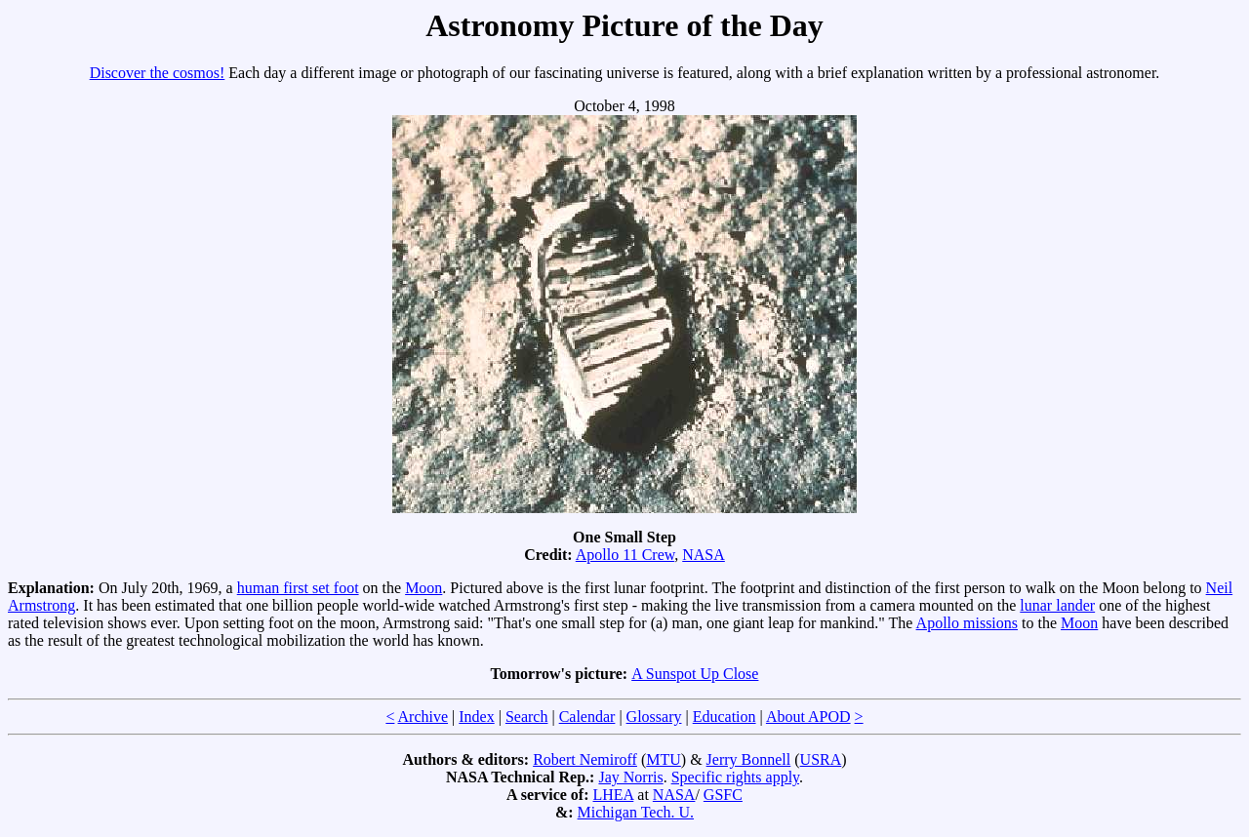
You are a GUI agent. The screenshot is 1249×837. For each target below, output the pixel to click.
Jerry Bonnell (748, 759)
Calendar (587, 716)
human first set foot (298, 587)
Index (476, 716)
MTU (663, 759)
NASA (703, 554)
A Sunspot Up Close (694, 673)
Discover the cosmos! (157, 72)
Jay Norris (630, 777)
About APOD (808, 716)
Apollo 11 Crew (625, 554)
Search (526, 716)
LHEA (613, 794)
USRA (821, 759)
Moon (423, 587)
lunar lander (1057, 605)
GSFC (723, 794)
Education (724, 716)
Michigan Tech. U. (636, 812)
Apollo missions (967, 623)
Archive (423, 716)
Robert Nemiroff (585, 759)
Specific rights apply (735, 777)
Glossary (654, 716)
